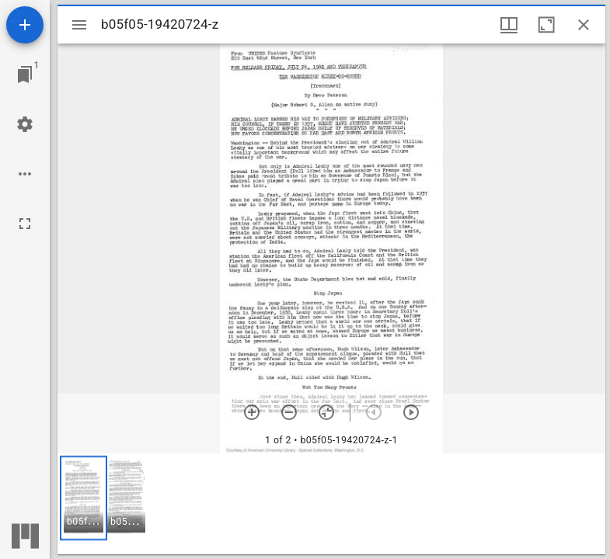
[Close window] (583, 24)
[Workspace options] (25, 174)
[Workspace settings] (25, 124)
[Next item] (411, 412)
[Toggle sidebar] (79, 24)
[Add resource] (25, 24)
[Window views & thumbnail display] (509, 24)
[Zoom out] (289, 412)
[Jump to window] (25, 74)
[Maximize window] (546, 24)
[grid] (331, 503)
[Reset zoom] (326, 412)
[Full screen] (25, 223)
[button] (83, 498)
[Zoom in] (251, 412)
